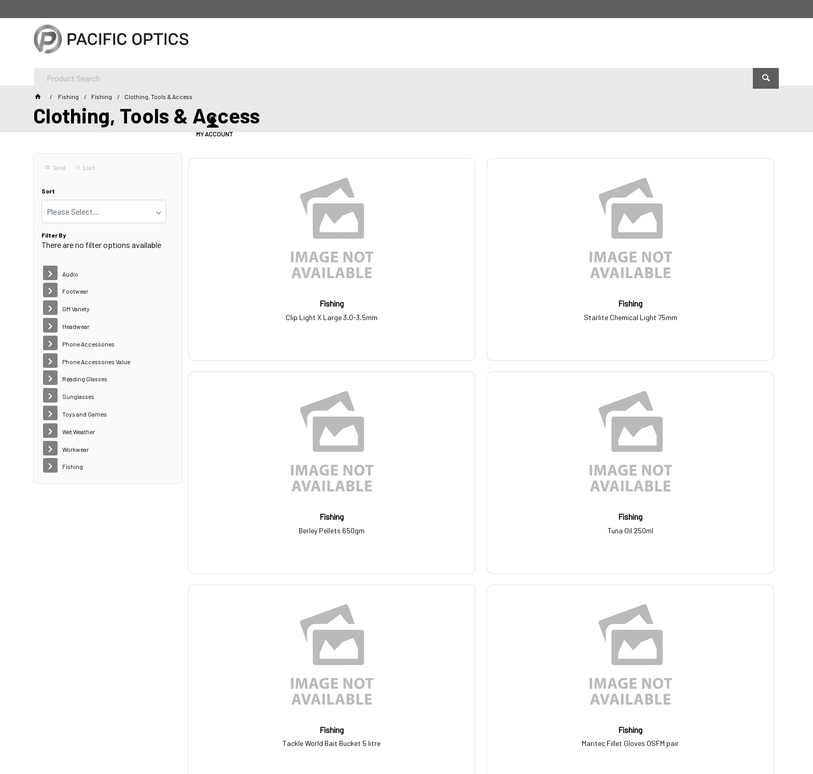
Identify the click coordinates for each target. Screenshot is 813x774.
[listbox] (103, 211)
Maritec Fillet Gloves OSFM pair (406, 519)
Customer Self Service (188, 737)
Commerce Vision (259, 737)
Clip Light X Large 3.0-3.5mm (257, 309)
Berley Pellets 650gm (555, 309)
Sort (48, 191)
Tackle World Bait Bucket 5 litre (257, 519)
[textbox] (378, 41)
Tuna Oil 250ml (705, 309)
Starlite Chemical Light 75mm (406, 309)
